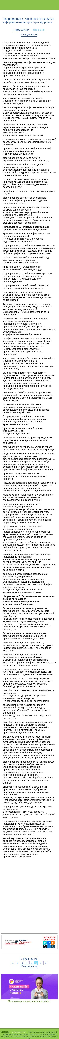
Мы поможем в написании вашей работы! (18, 943)
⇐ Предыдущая (20, 30)
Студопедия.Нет (19, 1032)
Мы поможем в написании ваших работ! (29, 1001)
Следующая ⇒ (29, 34)
